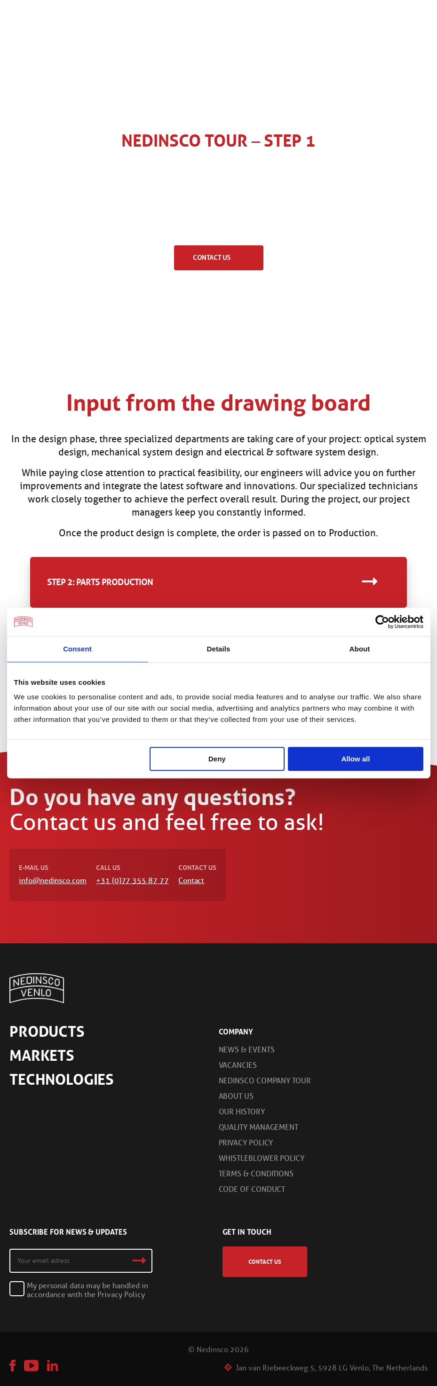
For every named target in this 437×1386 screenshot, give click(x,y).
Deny (217, 759)
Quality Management (259, 1127)
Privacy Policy (246, 1142)
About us (236, 1096)
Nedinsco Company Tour (265, 1080)
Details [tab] (218, 649)
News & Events (247, 1049)
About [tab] (360, 649)
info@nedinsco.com (53, 880)
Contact (191, 880)
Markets (41, 1055)
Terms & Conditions (256, 1173)
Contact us (211, 258)
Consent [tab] (77, 649)
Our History (242, 1111)
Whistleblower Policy (261, 1158)
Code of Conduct (252, 1189)
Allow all (356, 759)
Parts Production (114, 582)
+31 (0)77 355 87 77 (132, 880)
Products (47, 1031)
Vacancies (238, 1065)
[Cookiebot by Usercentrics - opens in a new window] (382, 622)
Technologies (61, 1079)
